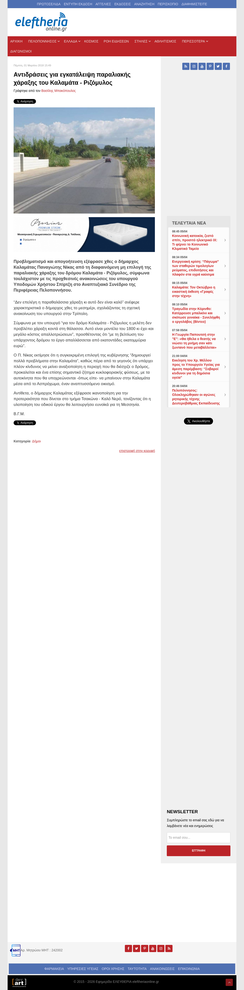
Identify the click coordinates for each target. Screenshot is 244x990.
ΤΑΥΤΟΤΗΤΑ (137, 969)
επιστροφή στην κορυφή (137, 451)
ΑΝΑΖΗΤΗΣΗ (144, 4)
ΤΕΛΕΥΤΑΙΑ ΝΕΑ (189, 223)
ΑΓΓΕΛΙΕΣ (103, 4)
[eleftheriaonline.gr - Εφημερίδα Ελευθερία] (42, 22)
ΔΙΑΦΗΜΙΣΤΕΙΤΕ (194, 4)
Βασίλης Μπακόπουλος (58, 91)
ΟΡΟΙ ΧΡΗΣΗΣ (113, 969)
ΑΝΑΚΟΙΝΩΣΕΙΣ (162, 969)
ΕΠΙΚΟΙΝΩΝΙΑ (189, 969)
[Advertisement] (198, 538)
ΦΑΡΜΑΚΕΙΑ (54, 969)
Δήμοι (36, 441)
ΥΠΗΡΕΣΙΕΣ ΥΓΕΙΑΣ (82, 969)
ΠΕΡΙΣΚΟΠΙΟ (168, 4)
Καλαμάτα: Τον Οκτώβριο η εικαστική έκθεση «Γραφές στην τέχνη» (193, 291)
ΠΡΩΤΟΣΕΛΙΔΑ (49, 4)
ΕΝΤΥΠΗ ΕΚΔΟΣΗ (78, 4)
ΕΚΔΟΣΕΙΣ (122, 4)
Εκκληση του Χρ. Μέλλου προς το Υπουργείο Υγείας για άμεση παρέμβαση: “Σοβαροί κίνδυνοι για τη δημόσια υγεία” (196, 368)
